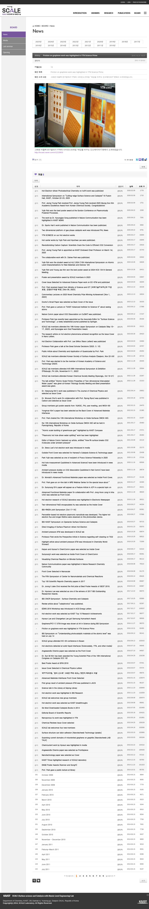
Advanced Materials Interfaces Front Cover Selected (63, 678)
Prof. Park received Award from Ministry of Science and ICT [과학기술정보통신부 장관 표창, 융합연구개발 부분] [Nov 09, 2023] (77, 288)
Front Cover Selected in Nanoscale (56, 571)
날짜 (131, 186)
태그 (38, 880)
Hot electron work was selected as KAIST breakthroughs (65, 703)
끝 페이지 (110, 876)
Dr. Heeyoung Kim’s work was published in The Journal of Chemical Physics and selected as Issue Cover (75, 392)
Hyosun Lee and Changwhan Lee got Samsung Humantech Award (69, 618)
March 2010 (46, 799)
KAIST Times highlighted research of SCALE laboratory (64, 760)
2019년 (112, 42)
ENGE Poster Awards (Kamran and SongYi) (59, 765)
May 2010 (46, 809)
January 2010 (47, 789)
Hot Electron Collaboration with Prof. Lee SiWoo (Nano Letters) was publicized (74, 341)
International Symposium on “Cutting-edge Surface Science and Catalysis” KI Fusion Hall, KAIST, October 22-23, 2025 (76, 196)
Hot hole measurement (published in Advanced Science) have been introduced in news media (77, 463)
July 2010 (46, 819)
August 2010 (47, 824)
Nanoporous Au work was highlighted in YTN (60, 717)
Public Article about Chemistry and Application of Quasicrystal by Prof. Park (73, 351)
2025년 (38, 42)
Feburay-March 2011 (50, 849)
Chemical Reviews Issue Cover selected (58, 722)
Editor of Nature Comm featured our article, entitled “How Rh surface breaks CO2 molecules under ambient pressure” (75, 441)
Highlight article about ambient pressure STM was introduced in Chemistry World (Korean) (74, 542)
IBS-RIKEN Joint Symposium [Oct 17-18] (59, 509)
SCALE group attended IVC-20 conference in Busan (63, 641)
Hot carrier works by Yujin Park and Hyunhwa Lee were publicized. (69, 240)
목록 (143, 166)
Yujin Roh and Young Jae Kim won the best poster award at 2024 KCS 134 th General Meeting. (77, 270)
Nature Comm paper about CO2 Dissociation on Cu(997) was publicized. (71, 314)
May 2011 (46, 859)
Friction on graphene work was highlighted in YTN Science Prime (70, 55)
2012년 (88, 45)
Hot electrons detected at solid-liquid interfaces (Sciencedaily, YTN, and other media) (77, 646)
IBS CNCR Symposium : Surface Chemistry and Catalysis (65, 598)
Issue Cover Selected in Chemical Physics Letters (62, 668)
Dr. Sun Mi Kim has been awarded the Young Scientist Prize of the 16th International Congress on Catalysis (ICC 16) (76, 657)
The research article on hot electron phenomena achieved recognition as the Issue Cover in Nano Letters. (78, 335)
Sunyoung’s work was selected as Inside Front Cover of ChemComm (70, 554)
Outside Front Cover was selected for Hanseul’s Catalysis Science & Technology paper (77, 452)
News (5, 34)
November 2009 (48, 780)
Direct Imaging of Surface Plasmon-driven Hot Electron (64, 527)
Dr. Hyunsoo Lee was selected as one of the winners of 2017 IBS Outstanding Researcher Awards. (73, 592)
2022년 (75, 42)
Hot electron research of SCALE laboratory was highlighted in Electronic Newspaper (76, 499)
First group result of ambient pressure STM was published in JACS (69, 683)
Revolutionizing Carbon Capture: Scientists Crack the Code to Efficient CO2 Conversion (77, 245)
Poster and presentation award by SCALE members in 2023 (66, 277)
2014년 (63, 45)
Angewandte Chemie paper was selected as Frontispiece (65, 750)
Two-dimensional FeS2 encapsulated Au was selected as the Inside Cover (72, 504)
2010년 (112, 45)
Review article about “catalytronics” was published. (62, 603)
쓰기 (143, 880)
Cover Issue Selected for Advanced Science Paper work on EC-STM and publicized (76, 282)
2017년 (137, 42)
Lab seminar (8, 46)
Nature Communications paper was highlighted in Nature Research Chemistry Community (73, 565)
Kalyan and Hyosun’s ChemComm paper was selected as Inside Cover (70, 549)
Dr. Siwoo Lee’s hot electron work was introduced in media (66, 447)
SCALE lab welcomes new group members (59, 698)
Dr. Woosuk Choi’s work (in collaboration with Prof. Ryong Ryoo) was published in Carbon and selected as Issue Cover (75, 399)
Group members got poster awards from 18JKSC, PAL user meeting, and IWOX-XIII (76, 405)
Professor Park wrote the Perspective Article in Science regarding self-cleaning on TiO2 (77, 536)
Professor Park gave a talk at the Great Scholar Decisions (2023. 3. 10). (71, 346)
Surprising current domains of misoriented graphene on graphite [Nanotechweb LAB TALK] (76, 738)
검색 (34, 880)
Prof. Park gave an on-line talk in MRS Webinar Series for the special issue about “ (76, 482)
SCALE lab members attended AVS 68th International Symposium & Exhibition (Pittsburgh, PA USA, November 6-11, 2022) (73, 369)
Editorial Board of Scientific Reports (56, 713)
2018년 (125, 42)
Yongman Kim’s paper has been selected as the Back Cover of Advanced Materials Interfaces (76, 411)
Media (5, 40)
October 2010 (47, 834)
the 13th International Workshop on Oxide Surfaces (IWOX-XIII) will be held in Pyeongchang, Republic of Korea (73, 424)
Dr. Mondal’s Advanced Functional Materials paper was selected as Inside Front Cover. (77, 477)
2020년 (100, 42)
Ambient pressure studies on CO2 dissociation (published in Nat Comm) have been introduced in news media (76, 471)
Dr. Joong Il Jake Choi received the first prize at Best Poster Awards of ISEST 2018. (76, 586)
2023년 (63, 42)
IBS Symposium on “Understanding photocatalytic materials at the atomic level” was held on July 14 (76, 634)
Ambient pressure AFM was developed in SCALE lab (63, 532)
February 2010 (47, 794)
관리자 (37, 60)
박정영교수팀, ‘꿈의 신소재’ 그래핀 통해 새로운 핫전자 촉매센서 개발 (69, 673)
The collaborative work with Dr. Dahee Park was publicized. (66, 257)
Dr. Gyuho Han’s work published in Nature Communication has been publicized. (74, 225)
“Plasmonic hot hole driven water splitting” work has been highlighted (70, 435)
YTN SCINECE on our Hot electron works (58, 235)
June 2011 (46, 864)
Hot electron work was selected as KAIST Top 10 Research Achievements (72, 613)
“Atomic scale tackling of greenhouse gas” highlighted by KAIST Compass (72, 430)
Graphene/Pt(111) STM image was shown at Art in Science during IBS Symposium (75, 623)
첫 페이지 (68, 876)
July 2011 (46, 869)
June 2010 (46, 814)
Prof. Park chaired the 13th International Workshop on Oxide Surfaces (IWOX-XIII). (75, 418)
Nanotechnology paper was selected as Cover (60, 755)
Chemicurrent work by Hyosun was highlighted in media (64, 745)
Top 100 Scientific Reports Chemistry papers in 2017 (63, 581)
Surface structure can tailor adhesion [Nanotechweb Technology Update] (72, 732)
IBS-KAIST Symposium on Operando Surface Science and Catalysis (69, 522)
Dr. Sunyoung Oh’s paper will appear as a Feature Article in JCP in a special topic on (76, 487)
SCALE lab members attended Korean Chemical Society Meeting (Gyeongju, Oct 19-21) (78, 376)
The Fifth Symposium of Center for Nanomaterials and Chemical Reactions (72, 576)
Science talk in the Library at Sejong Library (59, 688)
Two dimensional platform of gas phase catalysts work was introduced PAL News (75, 230)
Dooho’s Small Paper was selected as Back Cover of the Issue (67, 302)
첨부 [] (38, 159)
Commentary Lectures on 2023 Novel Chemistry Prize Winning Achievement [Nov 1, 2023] (76, 295)
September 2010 (48, 829)
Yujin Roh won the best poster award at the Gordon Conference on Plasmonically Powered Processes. (75, 211)
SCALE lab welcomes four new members (58, 727)
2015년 (51, 45)
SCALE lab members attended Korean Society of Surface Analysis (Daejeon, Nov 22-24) (78, 356)
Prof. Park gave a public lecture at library (58, 770)
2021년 (88, 42)
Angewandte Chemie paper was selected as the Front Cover (66, 651)
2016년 (38, 45)
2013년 (75, 45)
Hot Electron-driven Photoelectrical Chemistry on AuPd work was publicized (72, 190)
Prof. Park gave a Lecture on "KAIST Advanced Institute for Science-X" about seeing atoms (76, 308)
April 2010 (46, 804)
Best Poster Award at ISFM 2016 (55, 663)
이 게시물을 (128, 160)
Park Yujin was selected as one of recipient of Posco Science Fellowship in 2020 (75, 457)
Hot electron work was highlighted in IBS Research (62, 693)
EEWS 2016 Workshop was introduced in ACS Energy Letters (66, 608)
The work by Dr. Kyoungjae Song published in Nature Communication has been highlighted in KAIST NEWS (74, 218)
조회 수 (142, 186)
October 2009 (47, 775)
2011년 (100, 45)
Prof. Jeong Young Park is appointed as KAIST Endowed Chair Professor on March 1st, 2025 (77, 251)
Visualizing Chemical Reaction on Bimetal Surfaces (62, 559)
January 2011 (47, 844)
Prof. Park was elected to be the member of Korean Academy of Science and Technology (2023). (73, 362)
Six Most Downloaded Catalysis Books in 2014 (61, 708)
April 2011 (46, 854)
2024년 (51, 42)
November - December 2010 (53, 839)
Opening (6, 52)
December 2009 (48, 785)
